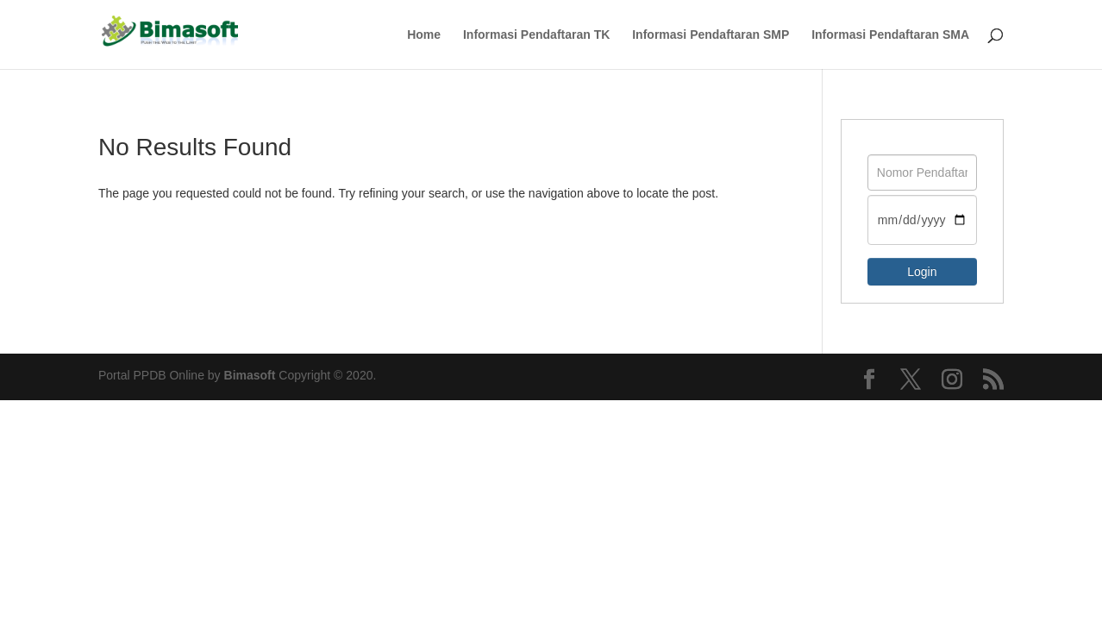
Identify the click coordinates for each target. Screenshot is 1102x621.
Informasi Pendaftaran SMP (710, 34)
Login (921, 272)
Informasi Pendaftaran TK (536, 34)
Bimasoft (250, 375)
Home (424, 34)
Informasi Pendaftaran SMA (890, 34)
